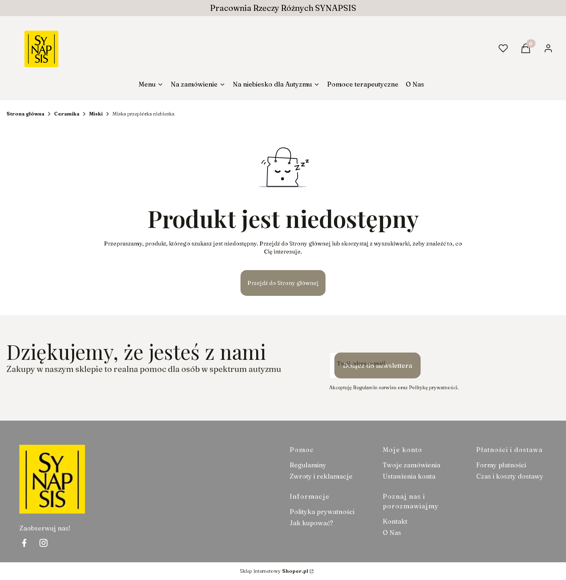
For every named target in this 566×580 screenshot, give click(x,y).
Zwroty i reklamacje (321, 476)
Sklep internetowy (274, 571)
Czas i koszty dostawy (509, 476)
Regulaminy (308, 465)
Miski (96, 114)
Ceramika (66, 114)
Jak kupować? (311, 523)
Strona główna (25, 114)
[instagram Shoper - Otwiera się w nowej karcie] (43, 543)
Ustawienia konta (409, 476)
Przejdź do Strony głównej (283, 283)
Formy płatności (501, 465)
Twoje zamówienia (411, 465)
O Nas (392, 532)
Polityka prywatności (322, 512)
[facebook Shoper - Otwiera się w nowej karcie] (24, 543)
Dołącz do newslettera (377, 365)
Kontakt (395, 521)
